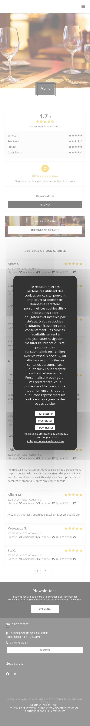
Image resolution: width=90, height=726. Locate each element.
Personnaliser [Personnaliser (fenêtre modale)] (45, 427)
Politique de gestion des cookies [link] (45, 441)
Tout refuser (45, 420)
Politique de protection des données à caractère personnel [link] (46, 435)
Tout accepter (45, 413)
